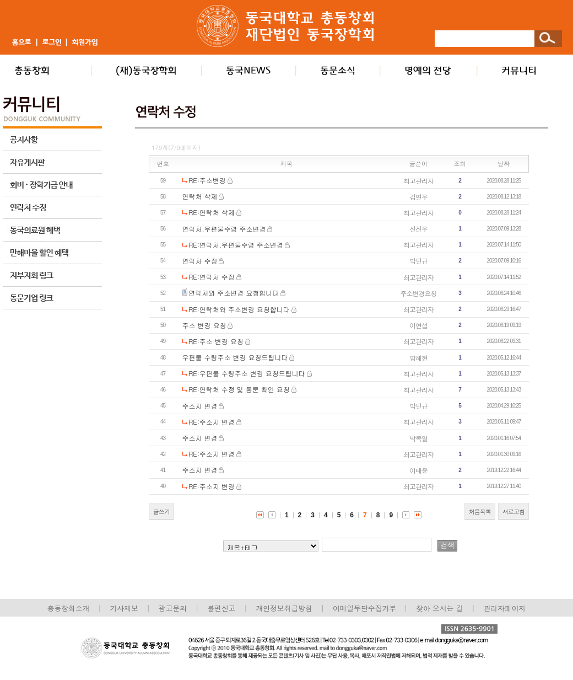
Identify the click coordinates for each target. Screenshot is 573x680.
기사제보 (124, 608)
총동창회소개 (68, 608)
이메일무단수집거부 (365, 608)
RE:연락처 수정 (211, 276)
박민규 (418, 260)
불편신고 (221, 608)
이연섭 (418, 325)
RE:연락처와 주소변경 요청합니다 (239, 309)
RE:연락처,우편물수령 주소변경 (235, 244)
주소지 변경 (200, 405)
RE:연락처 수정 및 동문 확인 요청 (238, 389)
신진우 (418, 228)
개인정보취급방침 (284, 608)
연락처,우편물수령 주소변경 (224, 228)
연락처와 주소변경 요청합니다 (233, 292)
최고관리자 (418, 180)
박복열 (418, 438)
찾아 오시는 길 (439, 608)
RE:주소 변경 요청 (216, 341)
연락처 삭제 (200, 196)
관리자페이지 (505, 608)
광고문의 (173, 608)
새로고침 (513, 511)
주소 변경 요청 (204, 325)
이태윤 (418, 470)
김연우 (418, 196)
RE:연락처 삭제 (211, 212)
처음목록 (480, 511)
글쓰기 (161, 511)
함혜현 (418, 357)
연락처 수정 (200, 260)
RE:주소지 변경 (211, 421)
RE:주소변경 (207, 180)
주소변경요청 (419, 293)
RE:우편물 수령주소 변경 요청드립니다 (246, 373)
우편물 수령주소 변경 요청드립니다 (235, 357)
